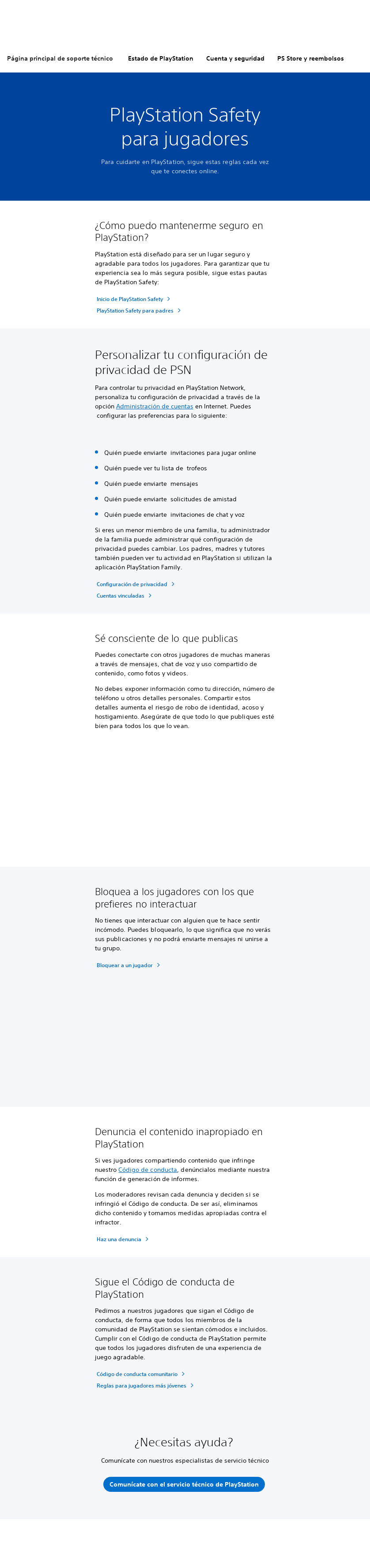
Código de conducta (147, 1170)
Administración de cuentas (154, 406)
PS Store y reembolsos (310, 58)
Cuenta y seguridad (235, 58)
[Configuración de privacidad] (137, 584)
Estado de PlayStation (160, 58)
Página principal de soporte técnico (60, 58)
